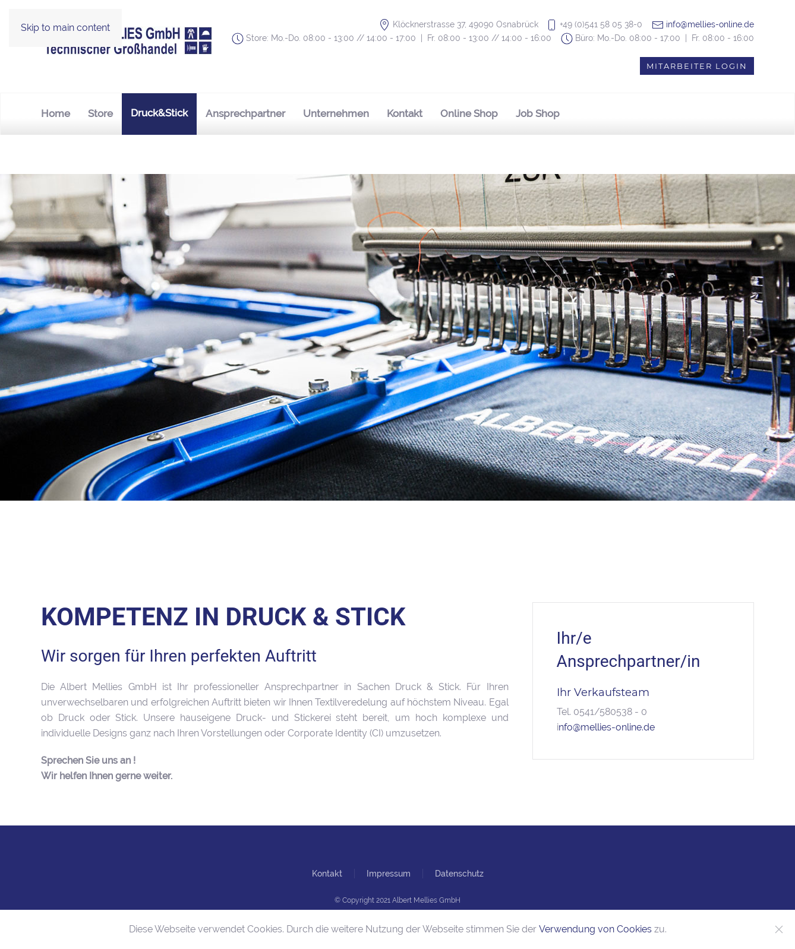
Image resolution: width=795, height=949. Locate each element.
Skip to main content (65, 27)
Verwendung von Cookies (595, 929)
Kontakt (404, 113)
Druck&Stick (159, 113)
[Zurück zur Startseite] (130, 40)
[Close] (779, 929)
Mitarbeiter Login (696, 66)
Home (55, 113)
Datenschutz (459, 873)
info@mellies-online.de (710, 24)
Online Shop (469, 113)
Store (100, 113)
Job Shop (538, 113)
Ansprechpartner (245, 113)
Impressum (389, 873)
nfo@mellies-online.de (607, 727)
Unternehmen (336, 113)
